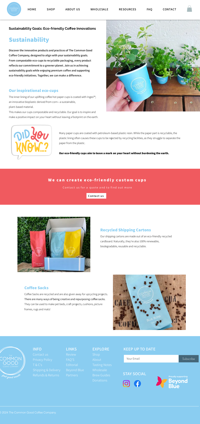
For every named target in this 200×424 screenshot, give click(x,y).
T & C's (37, 365)
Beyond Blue (75, 370)
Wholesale (99, 370)
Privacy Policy (42, 359)
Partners (72, 375)
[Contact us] (96, 196)
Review (71, 354)
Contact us (40, 354)
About (96, 359)
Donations (99, 380)
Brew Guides (101, 375)
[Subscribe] (189, 359)
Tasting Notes (102, 365)
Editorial (72, 365)
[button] (189, 8)
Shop (96, 354)
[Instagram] (126, 383)
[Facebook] (137, 383)
